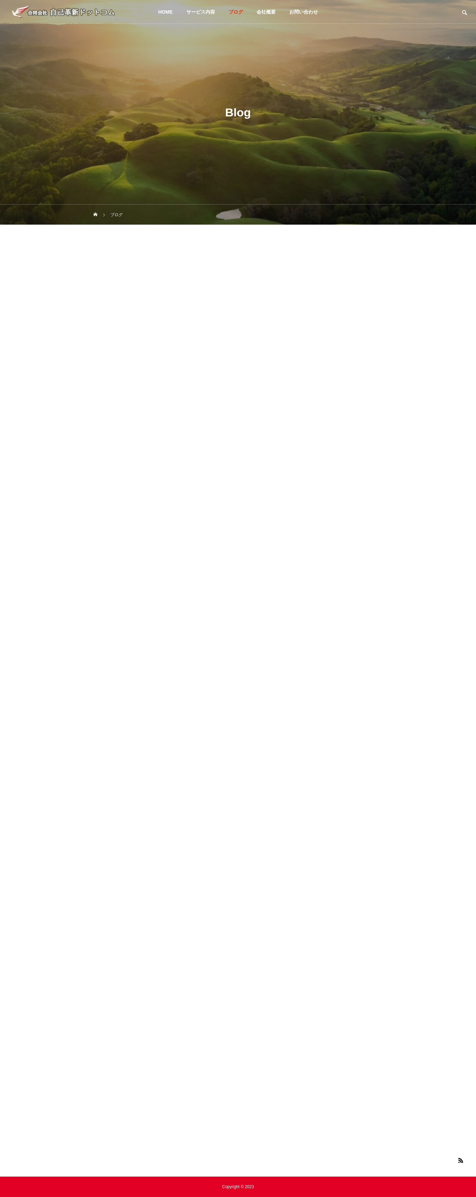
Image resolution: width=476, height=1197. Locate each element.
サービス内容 (200, 12)
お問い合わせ (303, 12)
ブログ (236, 12)
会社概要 (266, 12)
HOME (165, 12)
